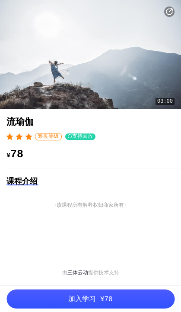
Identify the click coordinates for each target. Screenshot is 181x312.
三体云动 (77, 273)
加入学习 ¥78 (90, 299)
